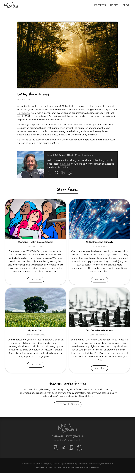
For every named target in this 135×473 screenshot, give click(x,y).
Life (28, 99)
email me (65, 164)
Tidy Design (23, 113)
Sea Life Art (57, 124)
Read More (35, 279)
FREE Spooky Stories (68, 404)
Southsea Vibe (75, 124)
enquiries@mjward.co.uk (67, 440)
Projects (100, 5)
